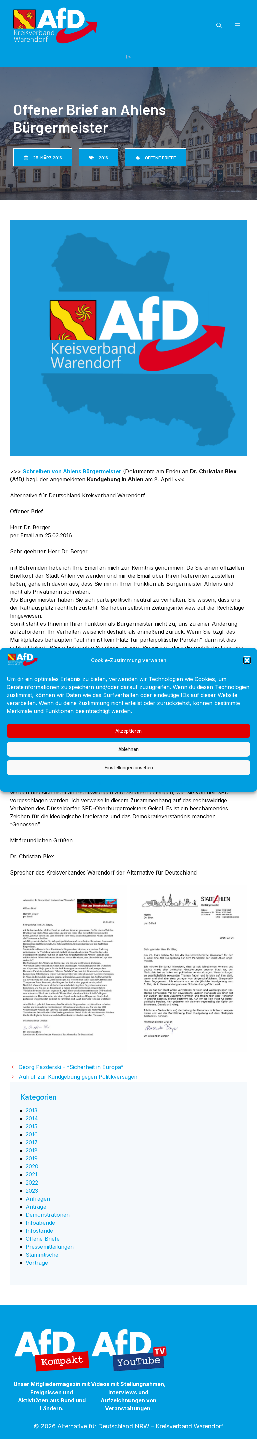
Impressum (181, 805)
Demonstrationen (48, 1214)
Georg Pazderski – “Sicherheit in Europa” (71, 1067)
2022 (32, 1182)
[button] (247, 683)
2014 (32, 1118)
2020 (32, 1166)
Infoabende (40, 1222)
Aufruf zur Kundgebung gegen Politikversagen (78, 1076)
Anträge (36, 1206)
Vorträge (37, 1262)
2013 (31, 1110)
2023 (32, 1190)
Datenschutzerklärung (135, 805)
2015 (31, 1126)
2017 (32, 1142)
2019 (32, 1158)
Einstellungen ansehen (128, 791)
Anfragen (38, 1198)
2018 (32, 1150)
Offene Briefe (43, 1238)
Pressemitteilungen (50, 1246)
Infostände (39, 1230)
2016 (32, 1134)
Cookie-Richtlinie (83, 805)
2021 (31, 1174)
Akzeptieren (128, 754)
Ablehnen (128, 772)
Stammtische (42, 1254)
